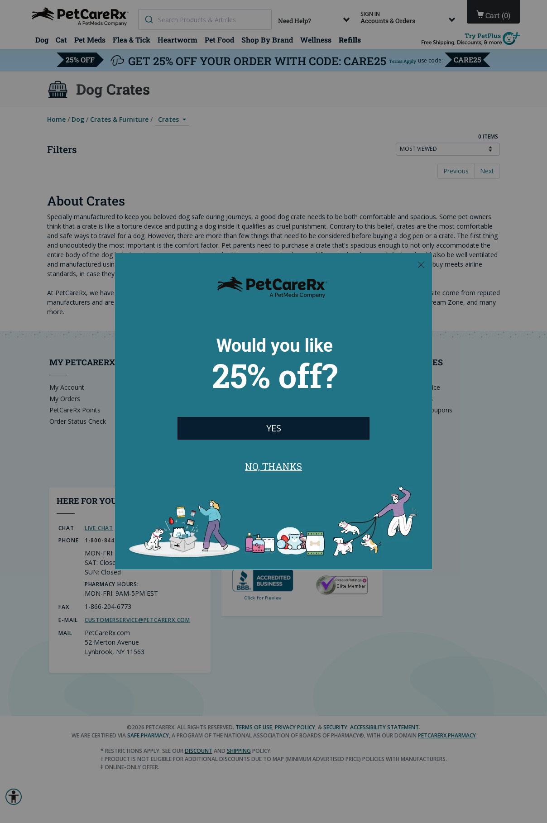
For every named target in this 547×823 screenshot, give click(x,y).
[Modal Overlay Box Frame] (273, 411)
